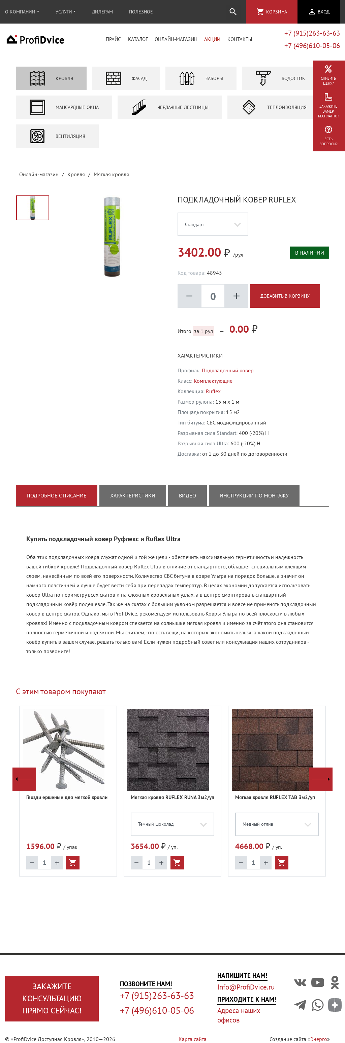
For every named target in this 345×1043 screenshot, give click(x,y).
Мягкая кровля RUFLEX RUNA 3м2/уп (172, 801)
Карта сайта (193, 1039)
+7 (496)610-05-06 (312, 47)
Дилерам (102, 12)
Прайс (113, 41)
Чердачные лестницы (170, 111)
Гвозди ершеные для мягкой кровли (66, 801)
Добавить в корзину (285, 300)
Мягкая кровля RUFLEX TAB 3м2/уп (275, 801)
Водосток (280, 82)
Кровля (51, 82)
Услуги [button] (64, 12)
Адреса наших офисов (238, 1015)
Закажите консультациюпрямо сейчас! (52, 998)
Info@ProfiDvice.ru (246, 987)
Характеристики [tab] (132, 499)
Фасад (126, 82)
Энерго (318, 1039)
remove (189, 300)
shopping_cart (260, 12)
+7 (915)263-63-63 (312, 35)
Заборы (201, 82)
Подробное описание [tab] (57, 499)
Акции (212, 41)
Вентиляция (57, 140)
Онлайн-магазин (176, 41)
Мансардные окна (64, 111)
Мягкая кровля (111, 178)
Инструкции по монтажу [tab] (254, 499)
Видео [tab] (187, 499)
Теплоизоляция (274, 111)
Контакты (239, 41)
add (236, 300)
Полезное (141, 12)
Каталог (138, 41)
